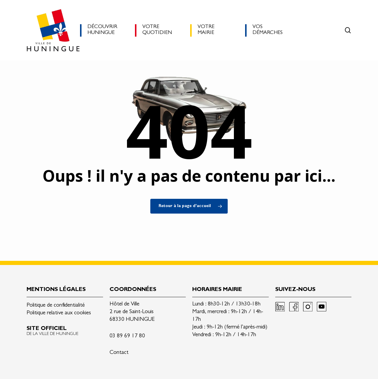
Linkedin (280, 306)
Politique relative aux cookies (59, 313)
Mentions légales (56, 290)
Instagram (307, 306)
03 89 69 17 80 (127, 336)
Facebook (294, 306)
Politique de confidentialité (56, 305)
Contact (119, 353)
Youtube (321, 306)
